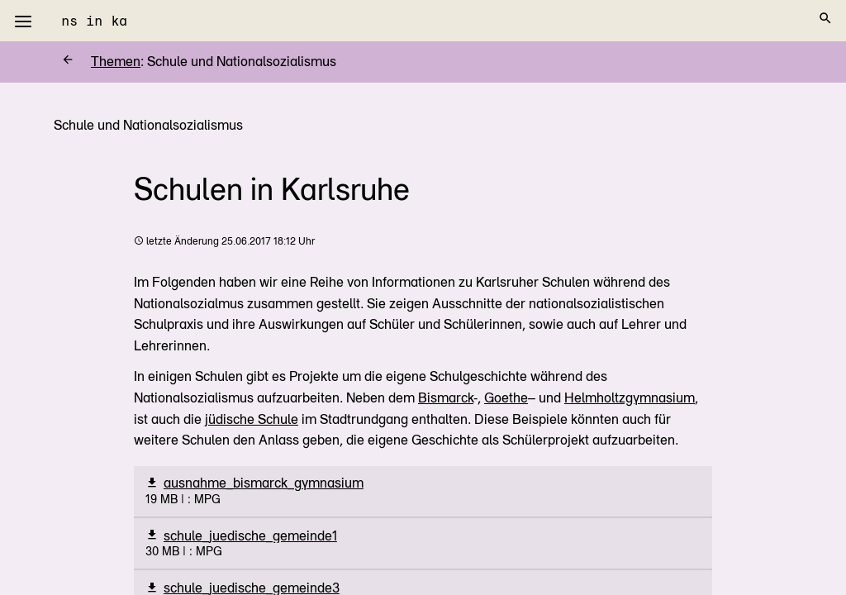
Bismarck (445, 398)
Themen (100, 61)
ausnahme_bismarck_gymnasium (264, 483)
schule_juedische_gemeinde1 (250, 536)
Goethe (506, 398)
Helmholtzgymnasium (629, 398)
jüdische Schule (251, 419)
